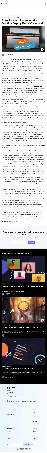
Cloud (8, 413)
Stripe (8, 437)
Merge (34, 437)
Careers (34, 415)
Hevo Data (35, 439)
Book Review (4, 284)
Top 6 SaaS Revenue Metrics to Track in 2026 (17, 369)
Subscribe (31, 243)
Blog (6, 14)
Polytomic (35, 441)
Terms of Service (19, 450)
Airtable (8, 432)
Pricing (34, 417)
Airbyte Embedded (36, 432)
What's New (35, 424)
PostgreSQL (9, 439)
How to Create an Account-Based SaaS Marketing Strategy (22, 328)
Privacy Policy (28, 450)
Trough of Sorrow (20, 213)
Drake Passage (27, 141)
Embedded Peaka (10, 415)
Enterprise (9, 410)
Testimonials (35, 422)
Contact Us (35, 420)
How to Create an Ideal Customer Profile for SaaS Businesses (23, 287)
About (34, 410)
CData (34, 434)
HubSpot (8, 434)
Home (3, 14)
